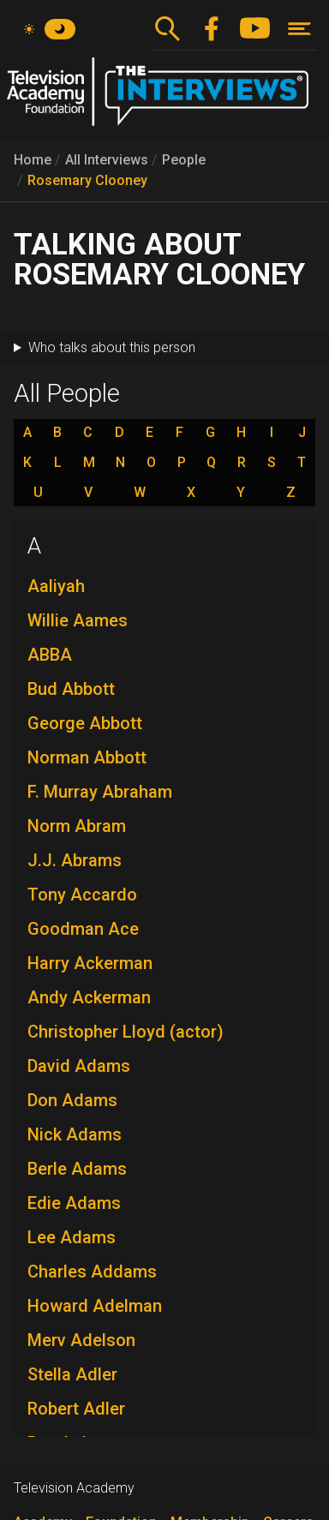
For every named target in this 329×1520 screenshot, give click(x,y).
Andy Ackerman (89, 997)
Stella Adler (72, 1374)
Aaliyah (56, 586)
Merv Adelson (81, 1340)
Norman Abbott (87, 757)
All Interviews (106, 160)
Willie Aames (77, 620)
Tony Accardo (82, 894)
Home (32, 160)
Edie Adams (74, 1203)
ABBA (49, 654)
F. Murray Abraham (99, 791)
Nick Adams (74, 1134)
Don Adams (72, 1100)
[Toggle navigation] (299, 29)
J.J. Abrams (74, 860)
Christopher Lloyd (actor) (125, 1031)
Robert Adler (76, 1408)
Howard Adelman (94, 1306)
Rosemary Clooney (87, 180)
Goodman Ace (83, 929)
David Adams (78, 1066)
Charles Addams (92, 1271)
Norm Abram (76, 826)
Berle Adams (77, 1168)
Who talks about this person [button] (111, 347)
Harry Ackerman (90, 963)
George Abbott (84, 723)
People (184, 160)
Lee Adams (71, 1237)
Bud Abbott (71, 689)
